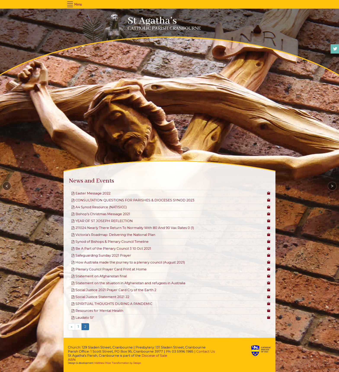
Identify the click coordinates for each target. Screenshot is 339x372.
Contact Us (205, 351)
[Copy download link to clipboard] (268, 193)
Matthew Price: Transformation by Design (117, 363)
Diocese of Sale (154, 355)
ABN (72, 360)
